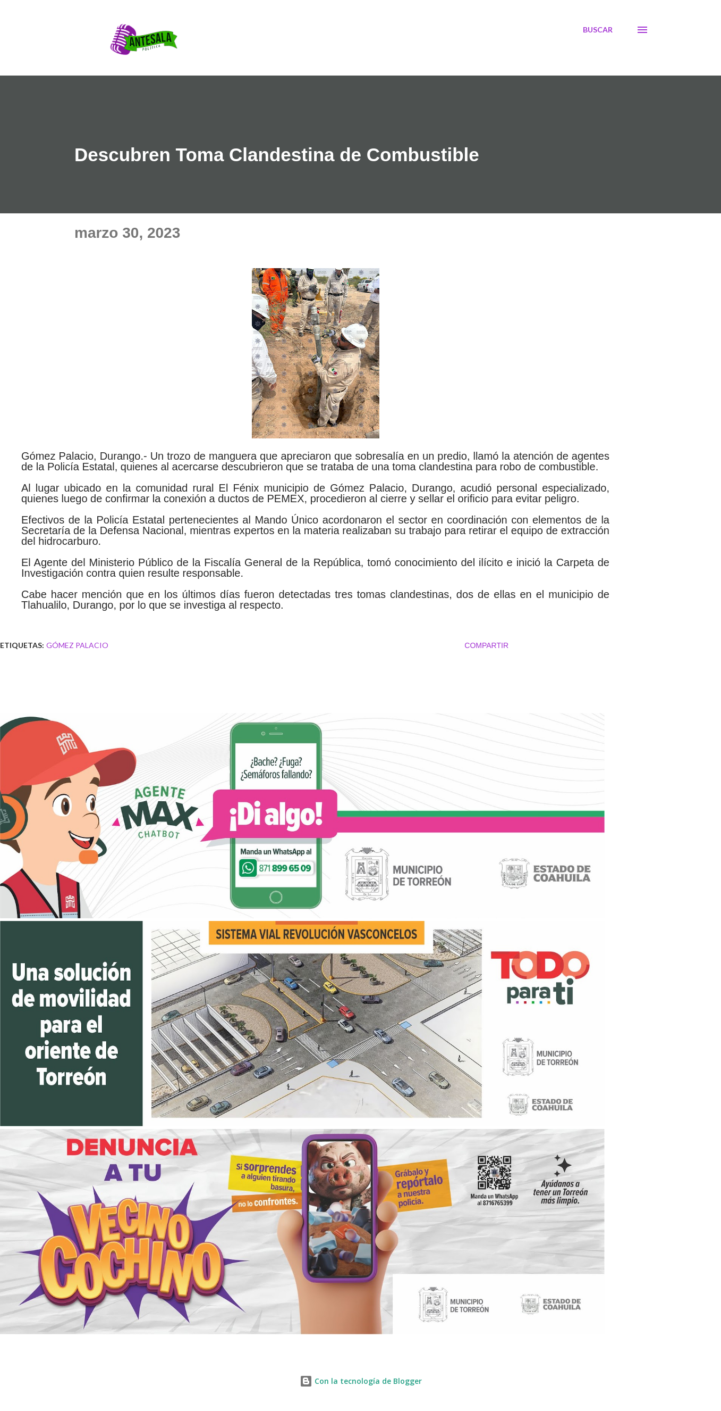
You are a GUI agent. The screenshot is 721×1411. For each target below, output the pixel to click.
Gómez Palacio (77, 645)
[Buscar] (598, 29)
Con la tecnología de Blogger (361, 1381)
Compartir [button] (486, 645)
